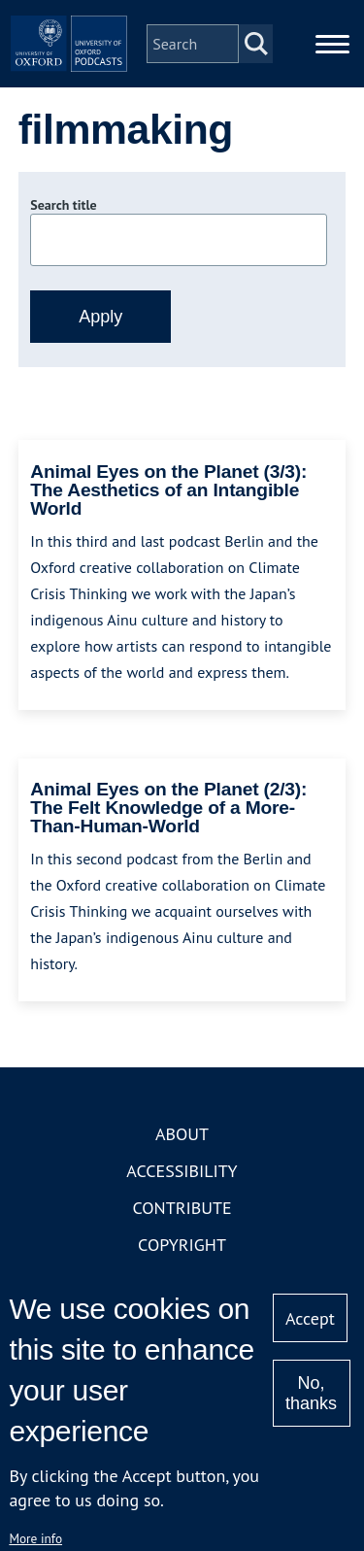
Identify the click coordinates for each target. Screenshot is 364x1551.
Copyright (182, 1244)
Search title (63, 205)
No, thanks (311, 1393)
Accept (310, 1318)
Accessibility (181, 1171)
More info (35, 1538)
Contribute (181, 1208)
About (182, 1134)
